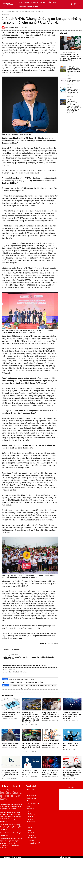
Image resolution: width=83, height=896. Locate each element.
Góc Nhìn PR (5, 11)
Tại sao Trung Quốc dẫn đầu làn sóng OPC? (50, 744)
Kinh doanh (6, 663)
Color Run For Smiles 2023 (16, 679)
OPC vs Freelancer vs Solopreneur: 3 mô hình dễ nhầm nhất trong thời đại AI (10, 773)
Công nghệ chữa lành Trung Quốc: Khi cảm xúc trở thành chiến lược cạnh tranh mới (51, 715)
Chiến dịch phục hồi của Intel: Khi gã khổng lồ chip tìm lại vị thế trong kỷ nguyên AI (72, 715)
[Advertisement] (71, 799)
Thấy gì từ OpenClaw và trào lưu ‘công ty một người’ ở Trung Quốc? (50, 772)
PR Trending (6, 655)
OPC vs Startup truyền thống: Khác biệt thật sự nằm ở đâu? (30, 772)
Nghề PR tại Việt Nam (31, 679)
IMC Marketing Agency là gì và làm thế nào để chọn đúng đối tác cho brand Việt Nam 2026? (72, 773)
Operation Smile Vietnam (32, 682)
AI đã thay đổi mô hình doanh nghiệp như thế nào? (70, 745)
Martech (5, 669)
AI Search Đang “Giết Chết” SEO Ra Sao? (15, 672)
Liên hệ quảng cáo (65, 857)
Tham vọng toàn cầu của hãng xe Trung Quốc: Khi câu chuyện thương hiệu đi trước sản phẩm (31, 746)
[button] (78, 4)
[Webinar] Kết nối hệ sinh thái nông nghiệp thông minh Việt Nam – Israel (24, 665)
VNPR (42, 682)
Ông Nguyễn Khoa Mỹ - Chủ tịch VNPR (12, 682)
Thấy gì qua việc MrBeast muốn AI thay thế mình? (10, 744)
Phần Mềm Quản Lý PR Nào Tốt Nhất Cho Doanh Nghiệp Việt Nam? (73, 91)
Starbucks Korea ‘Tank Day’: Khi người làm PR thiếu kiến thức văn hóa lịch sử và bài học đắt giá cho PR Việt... (29, 657)
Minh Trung (14, 27)
